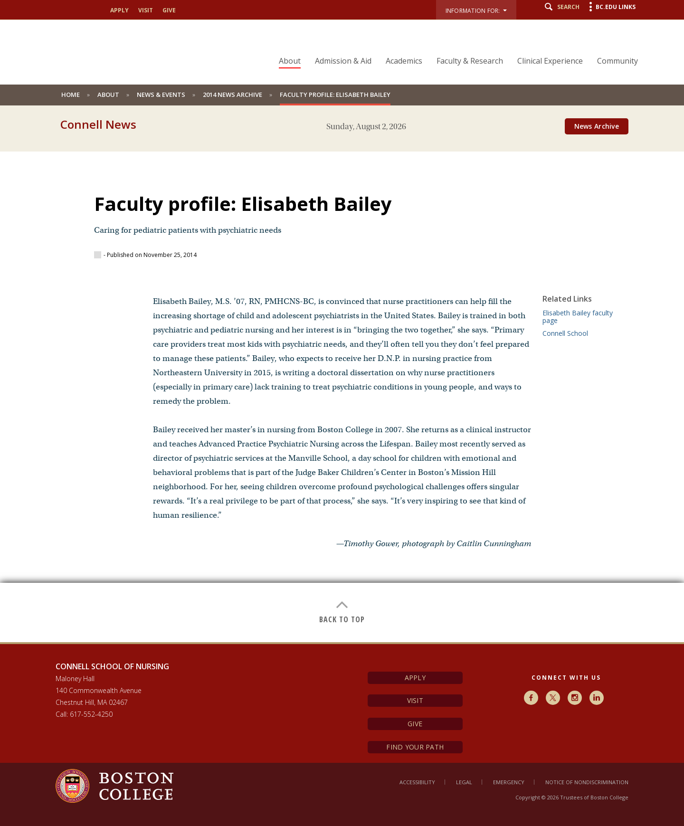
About (290, 61)
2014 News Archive (232, 94)
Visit (415, 700)
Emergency (508, 782)
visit (145, 10)
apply (119, 10)
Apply (415, 677)
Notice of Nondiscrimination (586, 782)
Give (415, 723)
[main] (342, 389)
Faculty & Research (470, 61)
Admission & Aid (343, 61)
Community (617, 61)
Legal (464, 782)
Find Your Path (415, 746)
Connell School (565, 333)
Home (70, 94)
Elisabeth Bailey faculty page (577, 316)
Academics (404, 61)
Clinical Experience (550, 61)
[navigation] (452, 44)
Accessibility (417, 782)
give (169, 10)
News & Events (161, 94)
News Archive (596, 126)
